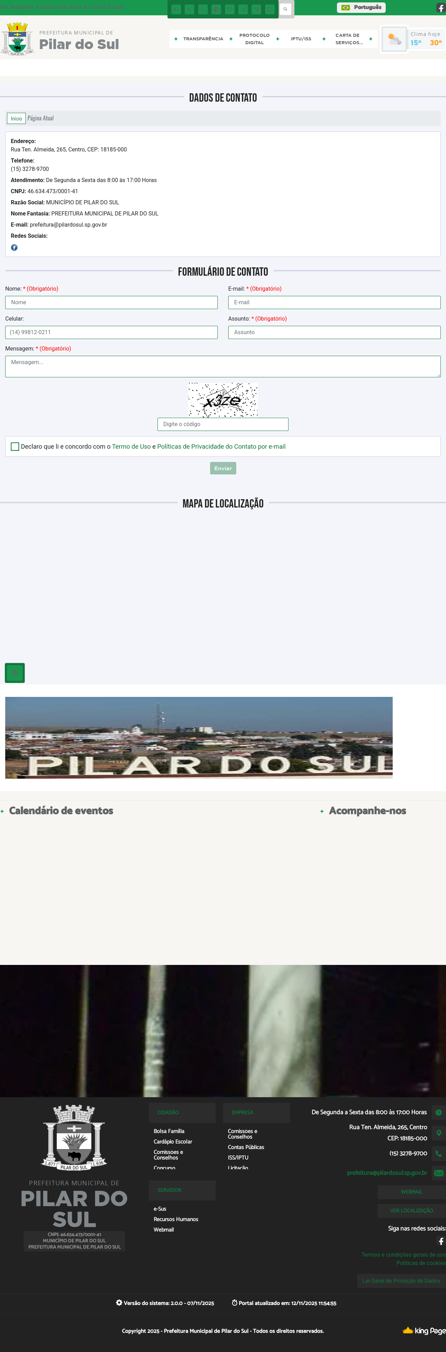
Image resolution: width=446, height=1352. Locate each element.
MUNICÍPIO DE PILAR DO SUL (65, 202)
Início (16, 118)
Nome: (31, 288)
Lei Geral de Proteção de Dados (401, 1281)
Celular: (14, 318)
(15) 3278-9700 (30, 164)
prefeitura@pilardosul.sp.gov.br (59, 224)
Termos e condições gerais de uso (403, 1254)
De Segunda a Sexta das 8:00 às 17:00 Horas (84, 180)
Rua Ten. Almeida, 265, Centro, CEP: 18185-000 (69, 145)
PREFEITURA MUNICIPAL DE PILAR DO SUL (85, 213)
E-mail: (255, 288)
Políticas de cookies (421, 1263)
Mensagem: (38, 348)
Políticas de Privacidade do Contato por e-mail (221, 446)
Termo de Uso (131, 446)
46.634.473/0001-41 (44, 191)
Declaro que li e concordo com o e (153, 446)
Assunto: (257, 318)
